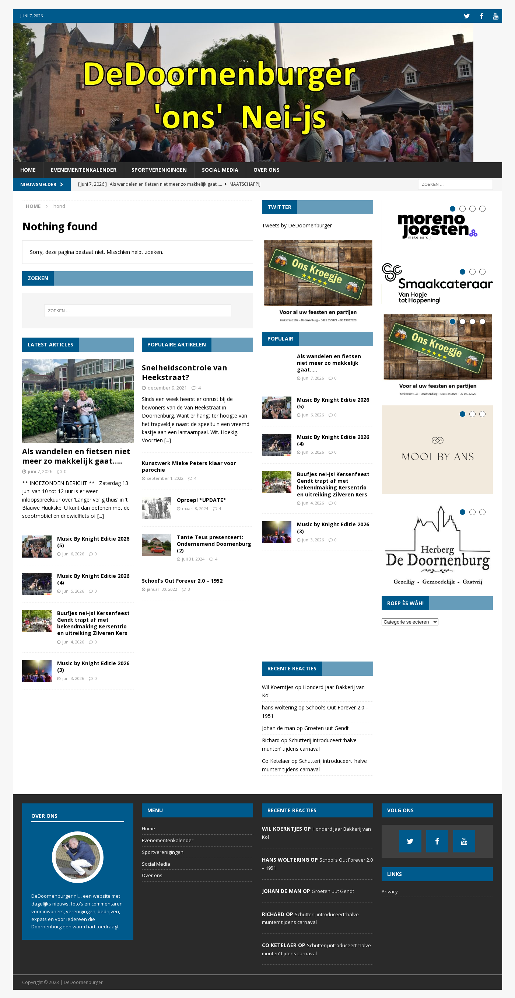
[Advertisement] (317, 605)
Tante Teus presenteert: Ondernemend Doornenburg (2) (214, 543)
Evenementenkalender (83, 168)
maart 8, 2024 (195, 507)
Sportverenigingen (159, 168)
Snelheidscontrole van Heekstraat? (184, 371)
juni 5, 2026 (73, 590)
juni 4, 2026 (73, 640)
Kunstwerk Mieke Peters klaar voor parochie (189, 465)
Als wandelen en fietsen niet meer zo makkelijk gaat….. (76, 455)
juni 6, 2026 (73, 553)
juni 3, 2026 (73, 677)
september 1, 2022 (165, 477)
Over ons (266, 168)
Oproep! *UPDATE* (201, 498)
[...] (100, 515)
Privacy (390, 890)
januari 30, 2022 (162, 588)
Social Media (220, 168)
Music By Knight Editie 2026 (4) (93, 578)
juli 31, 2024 (193, 558)
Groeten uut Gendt (326, 727)
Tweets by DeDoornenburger (297, 224)
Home (28, 168)
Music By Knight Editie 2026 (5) (93, 541)
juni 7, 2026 (40, 470)
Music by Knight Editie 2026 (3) (93, 666)
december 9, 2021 (167, 386)
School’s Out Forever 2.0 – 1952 (182, 579)
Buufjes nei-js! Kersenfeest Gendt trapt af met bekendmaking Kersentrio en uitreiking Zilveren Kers (93, 622)
